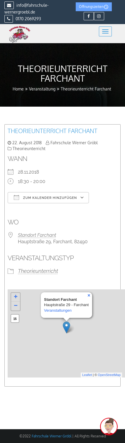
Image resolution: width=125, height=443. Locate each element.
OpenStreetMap (109, 375)
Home (18, 88)
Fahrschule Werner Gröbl (74, 142)
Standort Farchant (37, 235)
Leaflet (87, 375)
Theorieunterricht (29, 148)
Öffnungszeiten (94, 6)
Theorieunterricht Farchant (52, 131)
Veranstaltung (42, 88)
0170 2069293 (22, 18)
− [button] (16, 306)
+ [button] (16, 297)
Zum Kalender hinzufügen (45, 197)
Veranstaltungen (58, 310)
